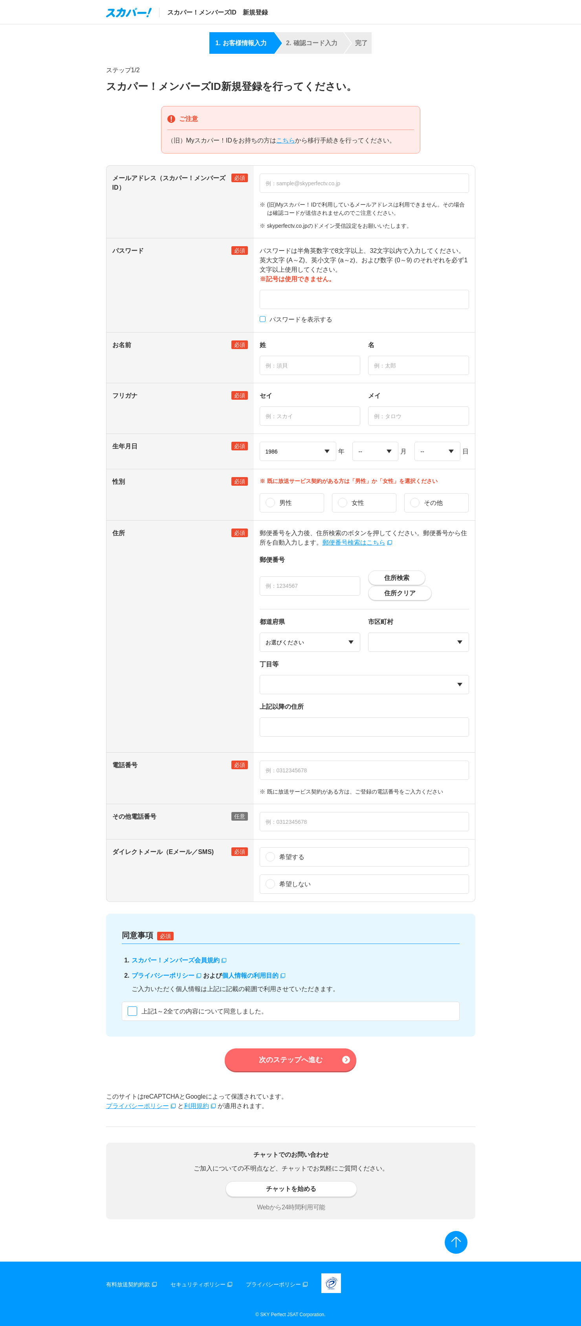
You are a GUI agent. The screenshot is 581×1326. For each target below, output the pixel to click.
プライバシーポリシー (166, 975)
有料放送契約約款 (131, 1284)
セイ (266, 395)
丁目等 (269, 664)
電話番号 (180, 765)
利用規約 (200, 1106)
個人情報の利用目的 (253, 975)
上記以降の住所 (282, 706)
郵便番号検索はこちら (357, 542)
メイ (374, 395)
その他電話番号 (180, 816)
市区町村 (380, 621)
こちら (285, 140)
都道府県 (272, 621)
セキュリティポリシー (201, 1284)
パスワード (180, 250)
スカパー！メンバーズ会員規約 (179, 960)
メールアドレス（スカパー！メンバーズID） (180, 182)
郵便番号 (272, 559)
